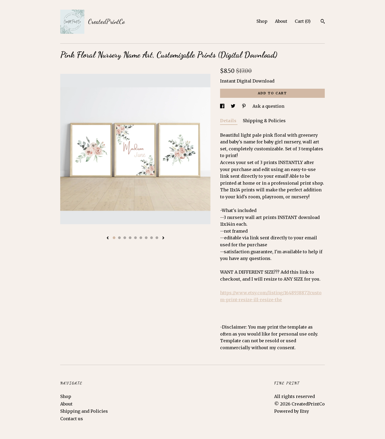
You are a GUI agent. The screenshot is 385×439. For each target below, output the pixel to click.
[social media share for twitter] (233, 106)
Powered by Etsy (291, 411)
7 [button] (146, 237)
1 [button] (114, 237)
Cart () (303, 21)
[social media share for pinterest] (244, 106)
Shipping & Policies (264, 120)
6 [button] (140, 237)
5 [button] (135, 237)
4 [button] (130, 237)
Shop (261, 21)
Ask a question (268, 106)
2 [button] (119, 237)
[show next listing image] (163, 238)
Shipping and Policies (84, 411)
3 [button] (124, 237)
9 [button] (157, 237)
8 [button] (151, 237)
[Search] (323, 22)
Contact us (71, 418)
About (281, 21)
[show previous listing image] (107, 238)
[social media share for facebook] (222, 106)
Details (228, 120)
